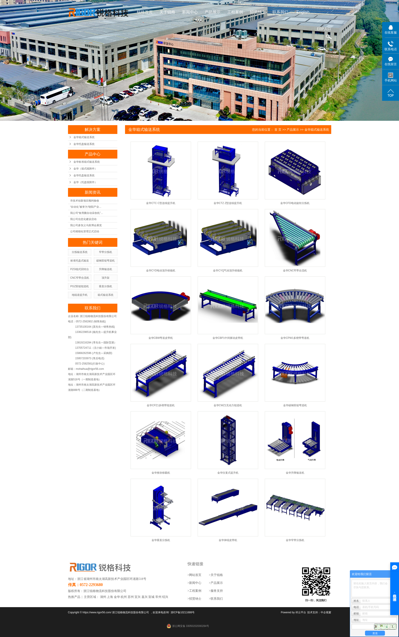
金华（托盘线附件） (85, 182)
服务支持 (217, 590)
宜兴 (137, 597)
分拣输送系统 (80, 252)
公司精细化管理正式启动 (84, 231)
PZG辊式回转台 (79, 269)
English (302, 12)
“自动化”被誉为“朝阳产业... (85, 206)
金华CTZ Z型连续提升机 (228, 203)
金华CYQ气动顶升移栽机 (227, 270)
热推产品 (74, 597)
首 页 (277, 129)
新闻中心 (190, 12)
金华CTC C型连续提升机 (160, 203)
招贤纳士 (258, 12)
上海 (110, 597)
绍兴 (165, 597)
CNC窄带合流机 (79, 277)
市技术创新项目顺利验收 (84, 200)
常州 (158, 597)
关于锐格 (167, 12)
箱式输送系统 (105, 294)
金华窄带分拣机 (295, 540)
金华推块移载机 (161, 472)
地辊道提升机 (80, 294)
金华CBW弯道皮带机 (161, 337)
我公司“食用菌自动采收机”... (86, 213)
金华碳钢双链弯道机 (295, 405)
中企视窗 (326, 612)
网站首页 (195, 575)
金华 (117, 597)
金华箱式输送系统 (84, 137)
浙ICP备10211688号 (183, 612)
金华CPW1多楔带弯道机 (295, 337)
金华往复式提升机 (227, 472)
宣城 (151, 597)
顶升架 (105, 277)
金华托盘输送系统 (84, 144)
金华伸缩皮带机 (228, 540)
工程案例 (235, 12)
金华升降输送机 (295, 472)
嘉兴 (144, 597)
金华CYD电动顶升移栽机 (160, 270)
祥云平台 (300, 612)
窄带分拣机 (105, 252)
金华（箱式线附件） (85, 168)
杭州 (124, 597)
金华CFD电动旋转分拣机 (295, 203)
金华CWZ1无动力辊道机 (228, 405)
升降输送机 (105, 269)
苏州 (131, 597)
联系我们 (280, 12)
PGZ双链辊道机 (79, 286)
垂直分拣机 (105, 286)
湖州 (103, 597)
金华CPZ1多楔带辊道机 (161, 405)
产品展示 (212, 12)
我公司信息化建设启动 (83, 219)
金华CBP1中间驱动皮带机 (228, 337)
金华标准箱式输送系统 (86, 161)
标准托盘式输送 (79, 260)
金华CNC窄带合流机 (295, 270)
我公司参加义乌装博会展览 (86, 225)
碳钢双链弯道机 (105, 260)
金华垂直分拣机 (161, 540)
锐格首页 (145, 12)
